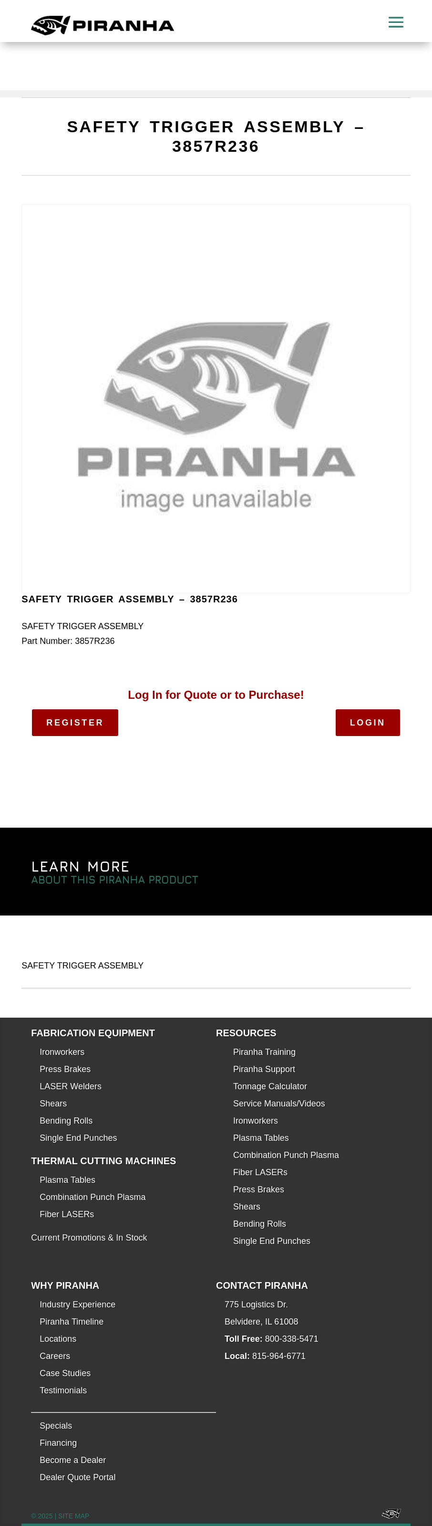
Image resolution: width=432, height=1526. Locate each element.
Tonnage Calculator (270, 1086)
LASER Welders (71, 1086)
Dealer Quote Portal (77, 1477)
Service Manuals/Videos (279, 1103)
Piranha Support (264, 1069)
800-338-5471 (292, 1339)
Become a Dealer (73, 1460)
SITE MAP (73, 1516)
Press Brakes (65, 1069)
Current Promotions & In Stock (89, 1237)
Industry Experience (77, 1304)
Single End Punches (78, 1138)
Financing (58, 1443)
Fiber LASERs (67, 1214)
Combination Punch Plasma (92, 1197)
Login (368, 722)
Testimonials (63, 1390)
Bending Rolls (66, 1121)
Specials (56, 1426)
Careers (55, 1356)
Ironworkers (62, 1052)
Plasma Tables (67, 1180)
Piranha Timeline (71, 1321)
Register (75, 722)
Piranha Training (264, 1052)
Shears (53, 1103)
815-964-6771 (279, 1356)
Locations (58, 1339)
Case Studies (65, 1373)
